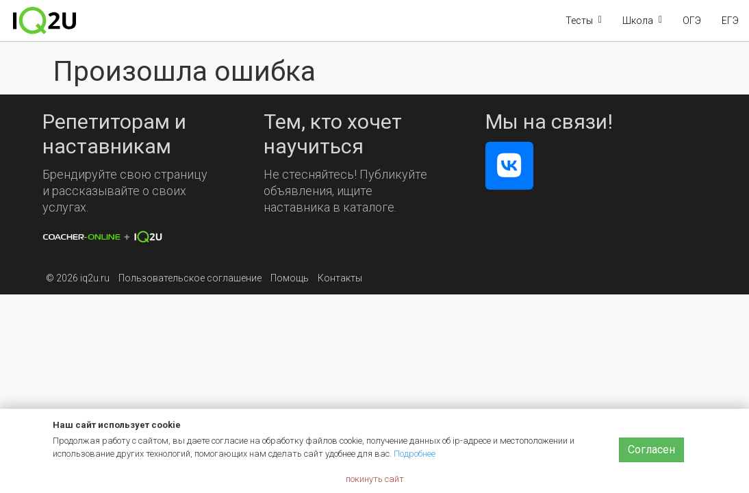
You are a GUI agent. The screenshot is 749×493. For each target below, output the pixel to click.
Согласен (651, 449)
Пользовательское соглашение (190, 278)
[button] (583, 20)
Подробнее (414, 453)
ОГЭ (692, 20)
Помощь (289, 278)
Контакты (340, 278)
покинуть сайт (375, 479)
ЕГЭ (730, 20)
